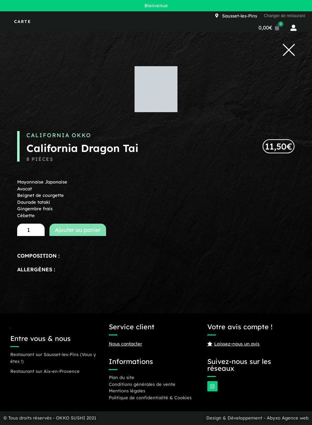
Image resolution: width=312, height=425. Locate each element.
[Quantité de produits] (31, 230)
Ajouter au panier (78, 229)
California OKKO (58, 135)
